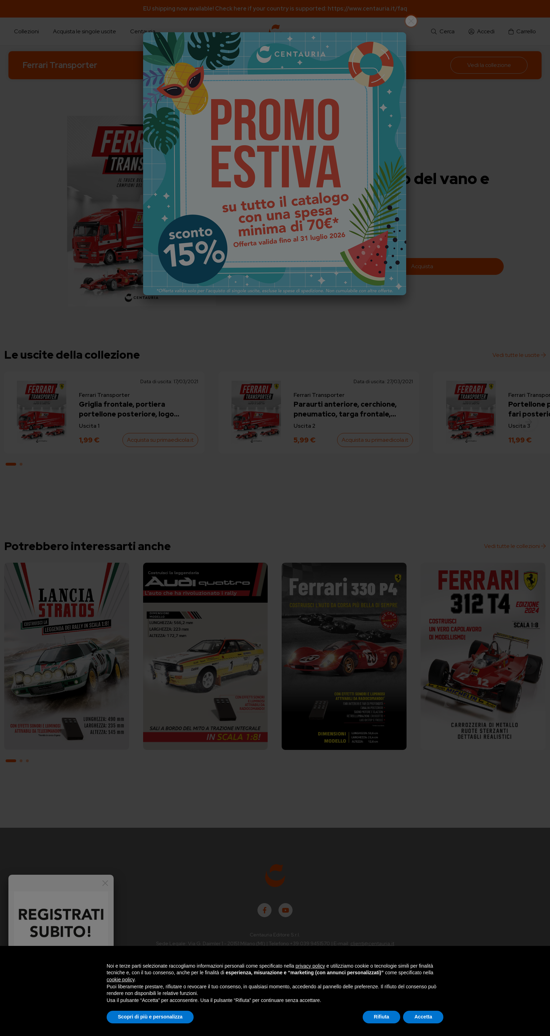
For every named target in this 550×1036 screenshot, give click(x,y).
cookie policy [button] (120, 979)
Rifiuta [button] (381, 1017)
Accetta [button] (423, 1017)
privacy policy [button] (310, 966)
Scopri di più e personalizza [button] (150, 1017)
